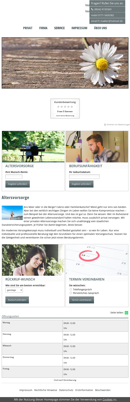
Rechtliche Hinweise (45, 390)
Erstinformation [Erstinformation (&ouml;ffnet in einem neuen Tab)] (84, 390)
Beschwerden (103, 390)
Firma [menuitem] (43, 28)
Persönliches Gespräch (86, 293)
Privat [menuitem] (27, 28)
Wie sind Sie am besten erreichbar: (25, 285)
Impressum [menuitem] (79, 28)
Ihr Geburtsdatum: (80, 172)
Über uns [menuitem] (100, 28)
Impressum (25, 390)
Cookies (108, 399)
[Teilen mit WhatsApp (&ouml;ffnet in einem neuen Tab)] (126, 313)
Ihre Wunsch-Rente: (16, 172)
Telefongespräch (82, 289)
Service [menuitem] (59, 28)
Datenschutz (66, 390)
